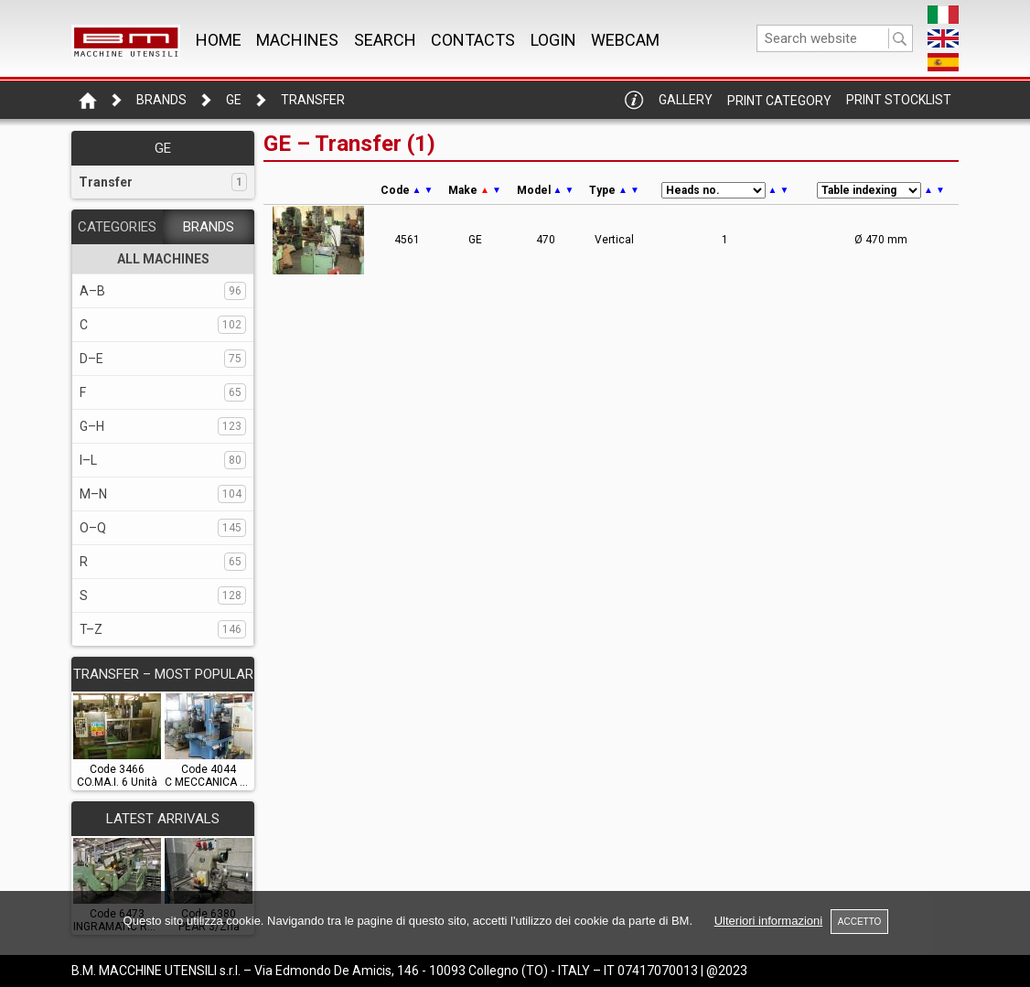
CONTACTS (473, 39)
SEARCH (385, 39)
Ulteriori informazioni (768, 921)
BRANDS (208, 227)
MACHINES (297, 39)
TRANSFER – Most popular (163, 674)
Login (553, 39)
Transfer (313, 99)
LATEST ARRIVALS (163, 818)
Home (218, 39)
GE (233, 99)
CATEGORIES (117, 227)
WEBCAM (625, 39)
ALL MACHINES (163, 259)
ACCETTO (860, 922)
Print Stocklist (898, 99)
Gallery (686, 99)
